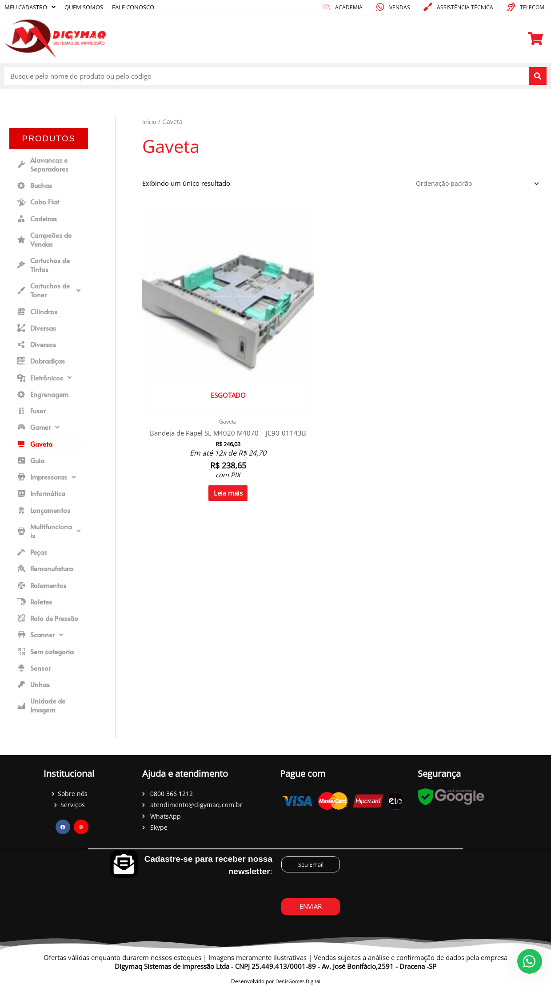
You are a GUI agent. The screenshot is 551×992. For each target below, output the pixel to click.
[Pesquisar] (538, 76)
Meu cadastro (32, 7)
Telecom (532, 7)
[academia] (326, 7)
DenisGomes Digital (298, 984)
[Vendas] (380, 7)
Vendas (399, 7)
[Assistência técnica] (427, 7)
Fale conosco (144, 7)
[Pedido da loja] (474, 184)
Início (150, 121)
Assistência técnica (465, 7)
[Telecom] (511, 7)
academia (349, 7)
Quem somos (90, 7)
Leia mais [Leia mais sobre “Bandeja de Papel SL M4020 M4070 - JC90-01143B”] (188, 418)
